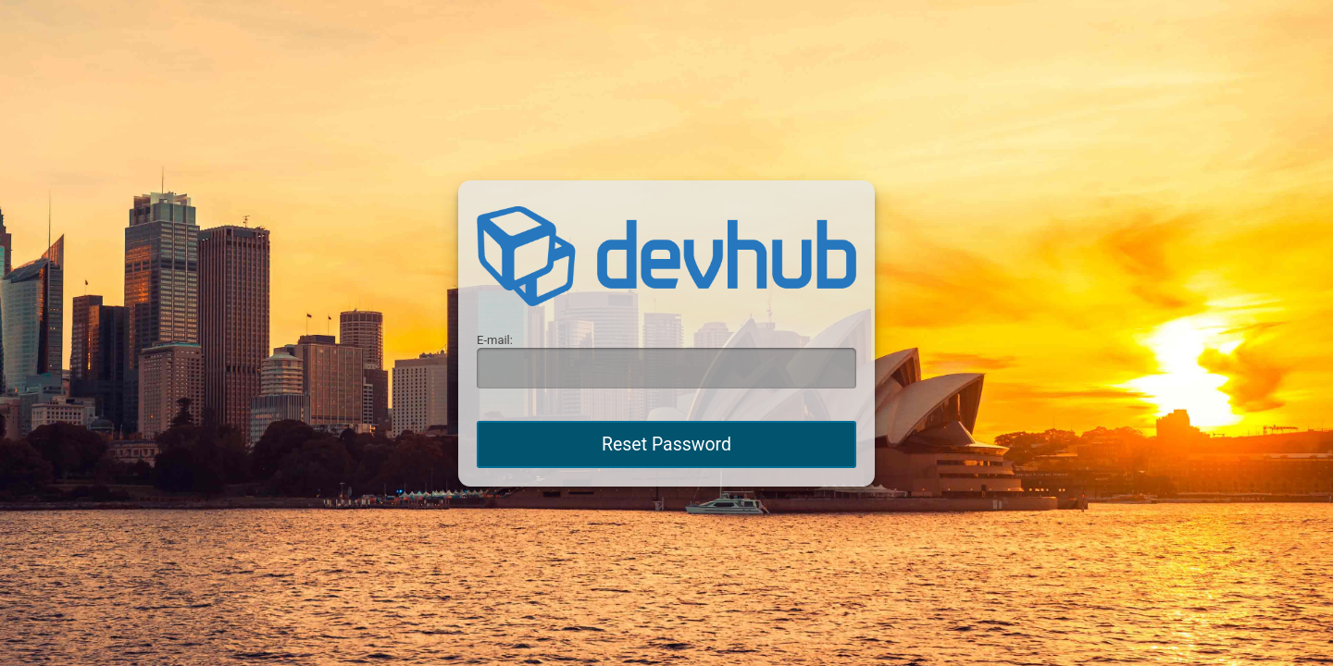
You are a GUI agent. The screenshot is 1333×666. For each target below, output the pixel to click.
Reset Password (666, 444)
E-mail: (495, 340)
